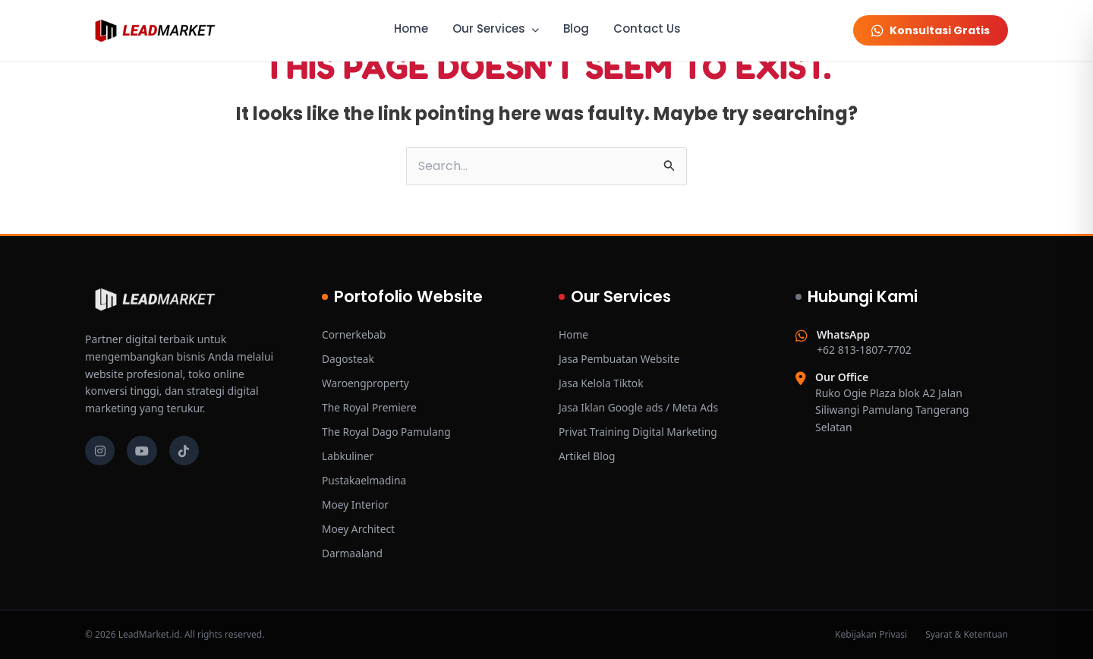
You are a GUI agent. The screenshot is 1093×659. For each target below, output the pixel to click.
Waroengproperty (366, 383)
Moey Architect (359, 529)
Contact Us (647, 28)
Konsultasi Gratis (930, 30)
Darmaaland (352, 553)
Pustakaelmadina (365, 480)
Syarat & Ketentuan (966, 635)
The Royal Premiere (370, 407)
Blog (576, 28)
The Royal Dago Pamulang (387, 431)
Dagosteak (348, 359)
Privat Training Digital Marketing (639, 431)
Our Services (495, 28)
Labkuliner (348, 456)
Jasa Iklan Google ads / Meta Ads (640, 407)
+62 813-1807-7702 (864, 342)
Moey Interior (356, 504)
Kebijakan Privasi (871, 635)
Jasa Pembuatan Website (620, 359)
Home (411, 28)
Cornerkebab (354, 334)
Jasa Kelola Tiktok (602, 383)
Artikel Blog (587, 456)
